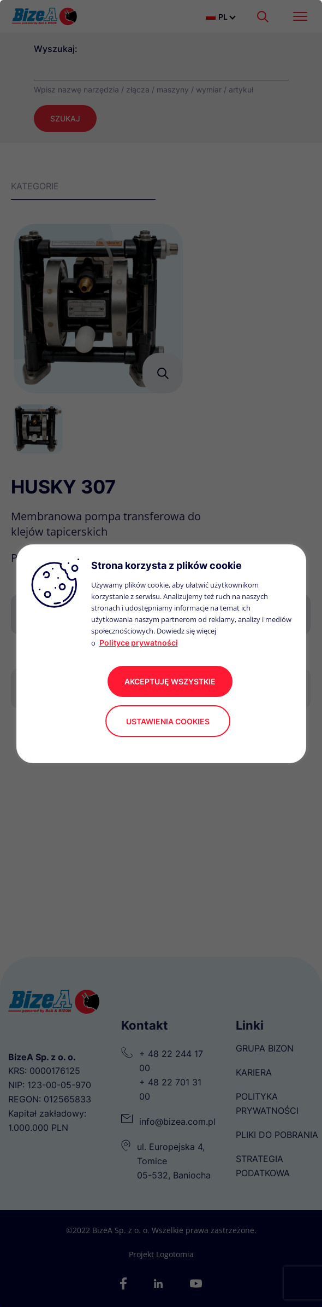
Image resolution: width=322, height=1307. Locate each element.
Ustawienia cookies (168, 721)
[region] (161, 653)
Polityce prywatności (138, 642)
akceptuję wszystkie (170, 681)
